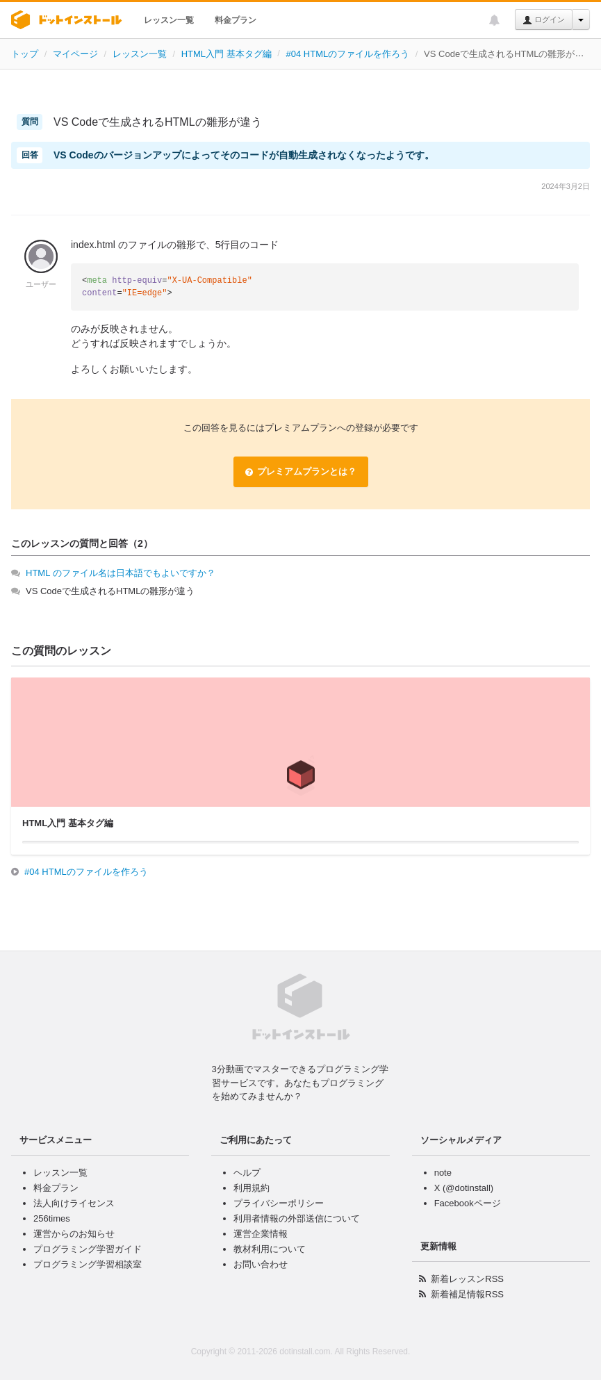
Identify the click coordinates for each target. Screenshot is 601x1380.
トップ (24, 54)
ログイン (543, 20)
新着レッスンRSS (467, 1279)
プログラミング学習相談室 (87, 1264)
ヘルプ (247, 1172)
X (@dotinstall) (463, 1188)
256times (51, 1218)
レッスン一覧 (169, 20)
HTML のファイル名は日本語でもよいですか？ (120, 573)
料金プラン (235, 20)
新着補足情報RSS (467, 1294)
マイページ (75, 54)
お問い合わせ (260, 1264)
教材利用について (269, 1249)
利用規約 (251, 1188)
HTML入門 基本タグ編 (226, 54)
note (443, 1172)
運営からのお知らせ (74, 1234)
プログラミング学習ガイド (87, 1249)
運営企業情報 (260, 1234)
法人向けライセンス (74, 1203)
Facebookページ (467, 1203)
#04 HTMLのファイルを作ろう (348, 54)
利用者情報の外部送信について (296, 1218)
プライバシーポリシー (278, 1203)
